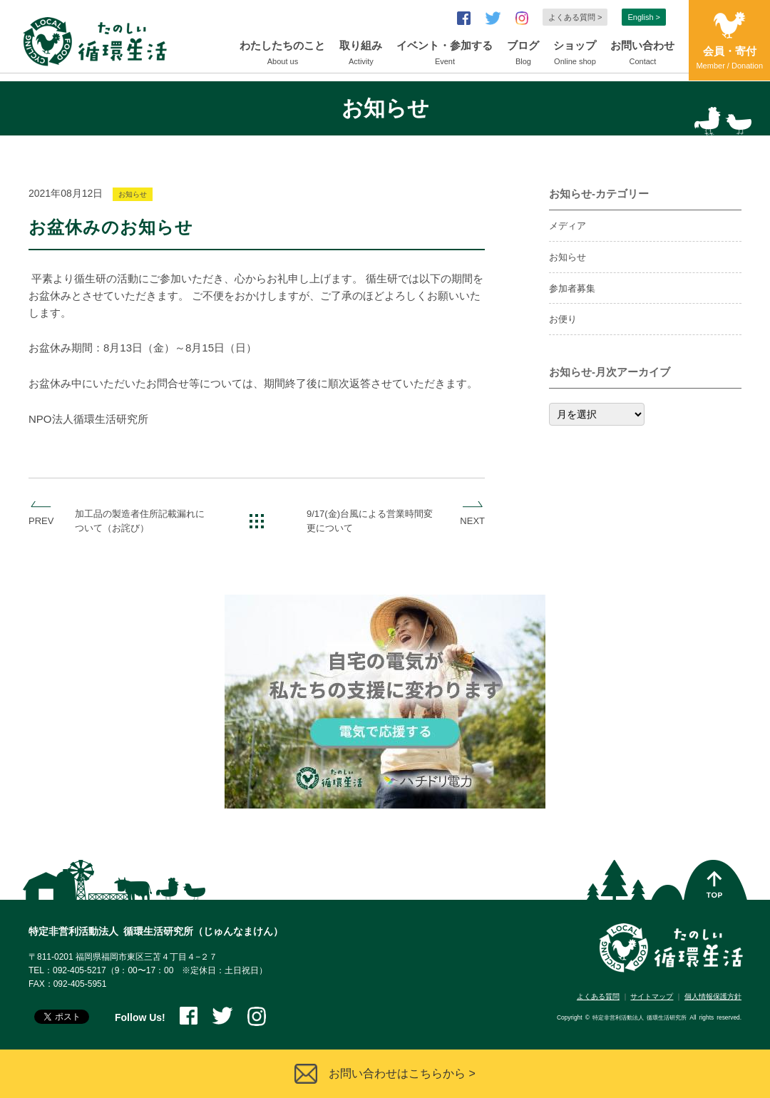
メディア (567, 225)
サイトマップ (651, 996)
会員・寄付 (729, 59)
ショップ (574, 54)
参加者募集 (572, 288)
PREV (41, 520)
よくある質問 (598, 996)
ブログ (523, 54)
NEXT (472, 520)
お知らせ (132, 194)
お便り (563, 319)
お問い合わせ (642, 54)
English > (643, 17)
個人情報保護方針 (712, 996)
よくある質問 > (575, 17)
